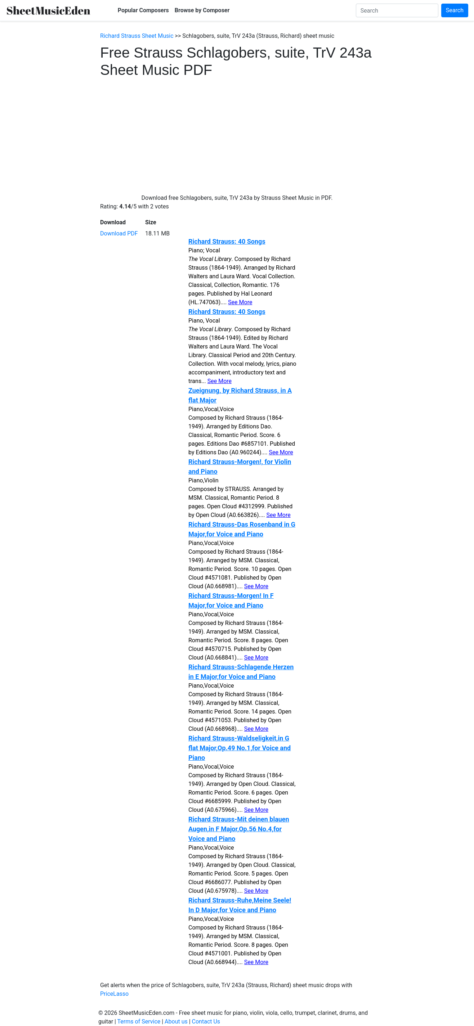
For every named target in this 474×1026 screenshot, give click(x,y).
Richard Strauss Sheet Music (137, 35)
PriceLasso (114, 993)
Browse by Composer (202, 10)
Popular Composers (143, 10)
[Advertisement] (237, 132)
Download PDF (119, 233)
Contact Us (206, 1021)
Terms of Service (139, 1021)
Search (455, 10)
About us (176, 1021)
